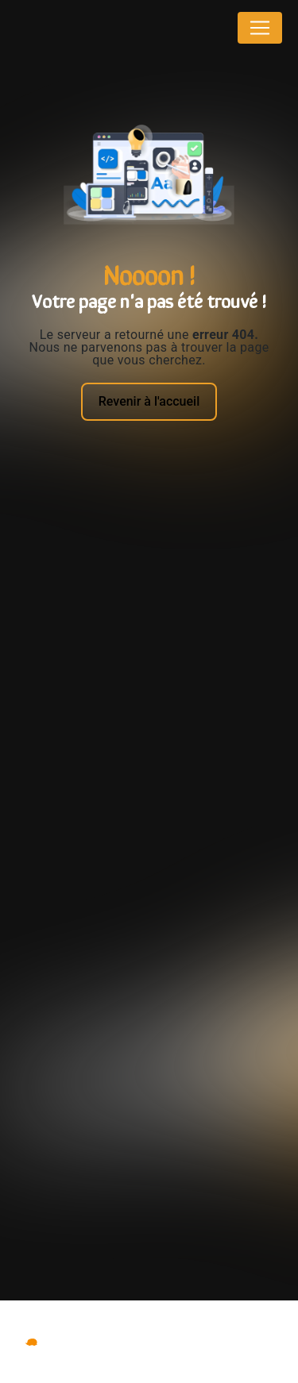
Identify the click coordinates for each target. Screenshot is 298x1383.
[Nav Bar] (260, 28)
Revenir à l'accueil (149, 401)
